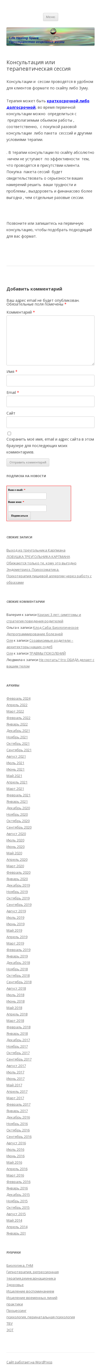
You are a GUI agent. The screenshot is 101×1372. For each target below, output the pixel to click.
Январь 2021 (17, 801)
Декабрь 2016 (18, 1117)
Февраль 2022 (18, 717)
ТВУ (9, 1323)
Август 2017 (16, 1065)
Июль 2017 (15, 1072)
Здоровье (15, 1284)
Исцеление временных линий (31, 1297)
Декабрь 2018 (18, 962)
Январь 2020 (17, 878)
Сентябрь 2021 (19, 749)
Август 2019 (16, 911)
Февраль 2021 (18, 795)
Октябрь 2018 (18, 975)
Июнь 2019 (15, 923)
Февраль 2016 (18, 1181)
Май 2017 (14, 1085)
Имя (12, 371)
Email (12, 392)
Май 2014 (14, 1220)
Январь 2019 (17, 956)
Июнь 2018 (15, 1001)
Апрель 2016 (16, 1168)
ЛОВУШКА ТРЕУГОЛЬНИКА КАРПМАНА (38, 556)
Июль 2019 (15, 917)
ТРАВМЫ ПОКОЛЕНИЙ (47, 653)
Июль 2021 (15, 762)
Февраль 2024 (18, 698)
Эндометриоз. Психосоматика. (32, 569)
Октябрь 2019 (18, 898)
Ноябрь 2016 (17, 1123)
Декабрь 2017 (18, 1039)
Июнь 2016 (15, 1155)
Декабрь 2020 (18, 807)
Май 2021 (14, 775)
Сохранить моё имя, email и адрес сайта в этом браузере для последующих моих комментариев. (50, 446)
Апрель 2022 (16, 704)
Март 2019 (15, 943)
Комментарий (20, 312)
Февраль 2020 (18, 872)
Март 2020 (15, 865)
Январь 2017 (17, 1110)
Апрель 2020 (16, 859)
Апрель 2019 (16, 936)
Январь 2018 (17, 1033)
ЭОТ (9, 1329)
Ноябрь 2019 (17, 891)
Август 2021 (16, 756)
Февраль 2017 (18, 1104)
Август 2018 (16, 988)
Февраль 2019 (18, 949)
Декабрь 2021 (18, 730)
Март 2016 (15, 1175)
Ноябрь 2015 (17, 1201)
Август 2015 (16, 1213)
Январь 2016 (17, 1188)
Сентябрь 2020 (19, 827)
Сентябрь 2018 (19, 981)
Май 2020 (14, 853)
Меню (50, 17)
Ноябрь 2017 (17, 1046)
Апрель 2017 (16, 1091)
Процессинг (16, 1310)
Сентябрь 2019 (19, 904)
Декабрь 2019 (18, 885)
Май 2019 (14, 930)
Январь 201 (16, 1233)
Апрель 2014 (16, 1226)
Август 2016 (16, 1143)
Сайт (10, 413)
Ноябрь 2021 (17, 737)
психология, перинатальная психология (40, 1317)
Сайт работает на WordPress (29, 1362)
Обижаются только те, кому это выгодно (41, 563)
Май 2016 (14, 1162)
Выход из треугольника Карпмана (35, 550)
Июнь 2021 (15, 769)
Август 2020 (16, 833)
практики (14, 1304)
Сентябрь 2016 (19, 1136)
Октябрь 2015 (18, 1207)
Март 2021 (15, 788)
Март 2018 (15, 1020)
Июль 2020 (15, 840)
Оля (9, 640)
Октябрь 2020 (18, 820)
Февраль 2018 (18, 1027)
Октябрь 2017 (18, 1052)
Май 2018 (14, 1007)
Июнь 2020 (15, 846)
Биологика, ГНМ (19, 1265)
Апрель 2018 (16, 1014)
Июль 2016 (15, 1149)
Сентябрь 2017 (19, 1059)
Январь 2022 (17, 724)
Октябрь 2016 (18, 1130)
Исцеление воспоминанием (30, 1291)
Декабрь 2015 (18, 1194)
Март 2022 (15, 711)
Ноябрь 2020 (17, 814)
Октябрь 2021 (18, 743)
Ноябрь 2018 (17, 969)
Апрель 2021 (16, 782)
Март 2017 (15, 1097)
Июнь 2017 (15, 1078)
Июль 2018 (15, 994)
